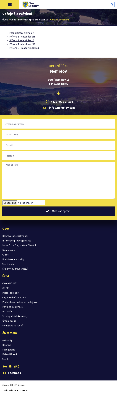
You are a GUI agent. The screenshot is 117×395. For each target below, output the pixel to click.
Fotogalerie (8, 349)
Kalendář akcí (9, 354)
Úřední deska (9, 320)
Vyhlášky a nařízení (12, 325)
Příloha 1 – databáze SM (22, 36)
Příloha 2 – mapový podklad (24, 47)
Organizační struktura (14, 297)
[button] (10, 4)
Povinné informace (12, 306)
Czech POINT (9, 283)
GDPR (5, 288)
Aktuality (7, 340)
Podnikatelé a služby (13, 259)
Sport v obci (8, 264)
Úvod (5, 19)
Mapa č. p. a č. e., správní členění (19, 245)
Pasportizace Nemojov (21, 32)
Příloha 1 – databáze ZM (22, 44)
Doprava (6, 344)
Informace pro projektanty (33, 19)
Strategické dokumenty (15, 316)
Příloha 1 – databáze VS (21, 40)
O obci (5, 254)
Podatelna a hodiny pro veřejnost (20, 302)
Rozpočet (7, 311)
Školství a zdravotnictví (15, 268)
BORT (17, 390)
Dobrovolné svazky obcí (15, 235)
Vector (25, 390)
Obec (13, 19)
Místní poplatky (10, 292)
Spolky (6, 358)
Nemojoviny (8, 249)
